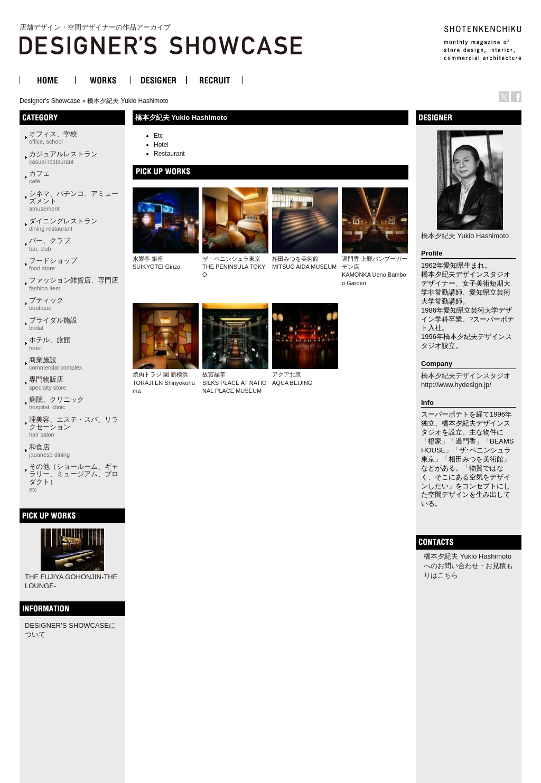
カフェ (39, 176)
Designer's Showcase (50, 101)
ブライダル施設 (53, 323)
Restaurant (169, 153)
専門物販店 (47, 382)
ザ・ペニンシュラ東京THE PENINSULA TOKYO (233, 267)
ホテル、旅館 (49, 343)
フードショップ (53, 264)
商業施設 (55, 363)
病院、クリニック (56, 402)
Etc (158, 135)
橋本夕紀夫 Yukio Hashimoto (127, 101)
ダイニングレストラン (63, 224)
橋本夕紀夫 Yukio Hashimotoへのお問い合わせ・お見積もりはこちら (468, 565)
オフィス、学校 (53, 137)
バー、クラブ (49, 244)
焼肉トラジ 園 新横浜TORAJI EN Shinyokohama (164, 382)
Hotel (161, 144)
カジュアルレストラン (63, 157)
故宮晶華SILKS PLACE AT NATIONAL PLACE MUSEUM (234, 382)
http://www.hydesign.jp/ (456, 385)
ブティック (46, 303)
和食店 (49, 450)
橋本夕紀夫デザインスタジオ (465, 376)
